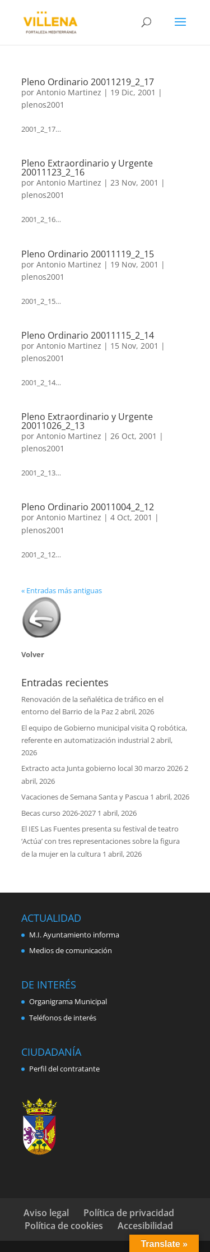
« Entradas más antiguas (61, 590)
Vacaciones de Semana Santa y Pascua (84, 797)
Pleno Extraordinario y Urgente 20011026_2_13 (87, 421)
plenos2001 (42, 104)
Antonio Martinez (68, 92)
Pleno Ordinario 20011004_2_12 (87, 507)
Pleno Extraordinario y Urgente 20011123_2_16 (87, 167)
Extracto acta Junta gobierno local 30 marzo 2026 (102, 768)
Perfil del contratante (64, 1069)
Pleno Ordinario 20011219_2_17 (87, 82)
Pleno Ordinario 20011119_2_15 (87, 254)
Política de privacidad (128, 1213)
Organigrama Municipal (68, 1001)
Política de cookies (64, 1225)
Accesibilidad (145, 1225)
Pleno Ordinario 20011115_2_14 (87, 335)
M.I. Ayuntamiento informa (74, 935)
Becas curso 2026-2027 (58, 813)
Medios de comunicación (70, 950)
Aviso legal (46, 1213)
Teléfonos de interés (62, 1018)
